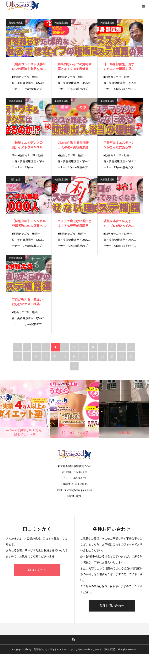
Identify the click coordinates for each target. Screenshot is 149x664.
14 (26, 356)
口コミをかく (37, 569)
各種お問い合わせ (111, 605)
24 (121, 356)
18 (64, 356)
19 (74, 356)
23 (112, 356)
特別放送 (15, 179)
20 (83, 356)
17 (55, 356)
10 (112, 347)
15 (36, 356)
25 (131, 356)
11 (121, 347)
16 (45, 356)
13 (17, 356)
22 (102, 356)
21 (93, 356)
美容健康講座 (16, 22)
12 (131, 347)
